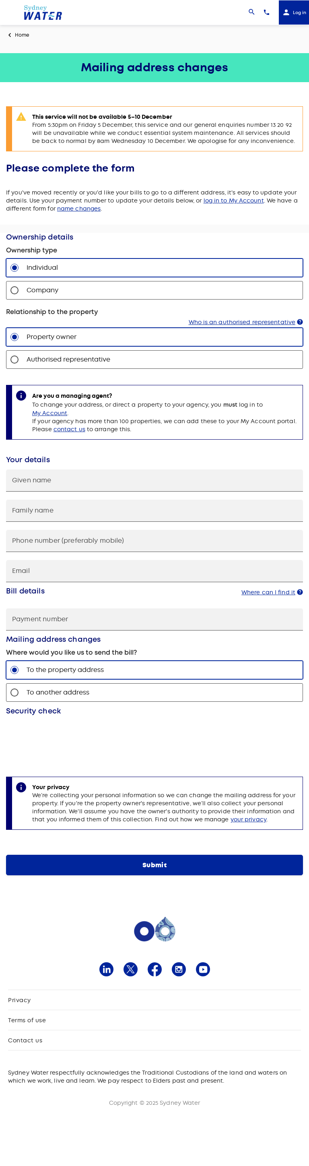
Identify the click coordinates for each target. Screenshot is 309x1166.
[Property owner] (14, 337)
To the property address (65, 670)
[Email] (154, 571)
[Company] (14, 290)
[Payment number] (154, 619)
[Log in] (294, 12)
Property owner (51, 337)
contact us (69, 429)
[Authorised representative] (14, 360)
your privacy (248, 819)
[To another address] (14, 692)
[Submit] (154, 865)
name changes (79, 208)
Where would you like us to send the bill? (71, 653)
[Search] (251, 12)
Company (42, 290)
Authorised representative (68, 359)
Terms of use (27, 1020)
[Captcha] (154, 740)
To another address (58, 692)
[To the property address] (14, 670)
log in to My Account (234, 200)
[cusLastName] (154, 511)
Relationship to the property (52, 312)
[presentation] (67, 740)
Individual (42, 267)
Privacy (19, 1000)
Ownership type (31, 250)
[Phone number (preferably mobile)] (154, 541)
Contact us (25, 1040)
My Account (49, 413)
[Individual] (14, 268)
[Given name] (154, 480)
